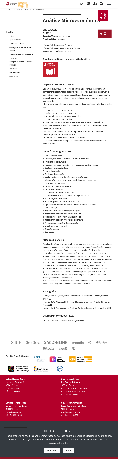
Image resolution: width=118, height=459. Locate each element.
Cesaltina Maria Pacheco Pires (59, 320)
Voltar (10, 32)
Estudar (17, 10)
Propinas (13, 58)
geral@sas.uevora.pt (14, 412)
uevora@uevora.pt (14, 388)
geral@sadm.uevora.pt (70, 412)
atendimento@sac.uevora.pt (73, 391)
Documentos (14, 72)
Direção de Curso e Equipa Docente (20, 63)
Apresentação (15, 39)
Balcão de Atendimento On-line (74, 388)
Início (8, 10)
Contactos (13, 76)
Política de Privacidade (84, 439)
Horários (13, 69)
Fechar (68, 450)
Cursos (25, 10)
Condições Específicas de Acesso (20, 49)
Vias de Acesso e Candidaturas (22, 54)
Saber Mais (52, 450)
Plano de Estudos (16, 43)
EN (82, 4)
